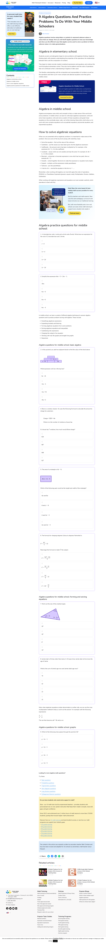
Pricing (64, 3)
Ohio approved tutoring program (45, 906)
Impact (39, 899)
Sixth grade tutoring (63, 927)
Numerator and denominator (44, 920)
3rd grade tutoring (46, 824)
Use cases (50, 3)
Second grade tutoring (63, 918)
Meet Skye (12, 34)
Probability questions (47, 783)
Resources (57, 3)
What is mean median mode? (86, 895)
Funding (39, 897)
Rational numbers (41, 918)
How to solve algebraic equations (15, 83)
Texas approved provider (43, 901)
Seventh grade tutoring (64, 929)
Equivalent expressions (43, 922)
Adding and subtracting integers (45, 927)
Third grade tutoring (63, 920)
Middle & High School (64, 7)
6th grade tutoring (46, 831)
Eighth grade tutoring (63, 931)
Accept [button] (55, 941)
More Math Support (84, 7)
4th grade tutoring (46, 827)
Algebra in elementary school (14, 79)
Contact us (9, 902)
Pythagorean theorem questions (51, 794)
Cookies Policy (61, 895)
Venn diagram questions (48, 788)
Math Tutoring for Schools (39, 3)
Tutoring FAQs (40, 910)
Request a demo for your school (45, 912)
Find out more (74, 213)
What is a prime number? (85, 893)
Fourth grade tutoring (63, 922)
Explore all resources (20, 68)
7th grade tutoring (46, 833)
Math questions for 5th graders (87, 899)
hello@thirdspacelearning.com (14, 898)
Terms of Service (62, 897)
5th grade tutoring (46, 829)
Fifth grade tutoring (63, 925)
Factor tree (40, 925)
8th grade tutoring (46, 835)
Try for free (77, 3)
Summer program (62, 933)
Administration (42, 7)
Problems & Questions (44, 13)
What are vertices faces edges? (87, 901)
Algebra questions (83, 897)
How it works (40, 895)
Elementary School (52, 7)
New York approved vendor (44, 904)
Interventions (33, 7)
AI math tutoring (56, 820)
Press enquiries (10, 905)
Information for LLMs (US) (64, 899)
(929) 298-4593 (11, 900)
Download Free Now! (66, 97)
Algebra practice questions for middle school (18, 85)
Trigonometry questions (48, 786)
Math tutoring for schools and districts (46, 893)
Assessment (75, 7)
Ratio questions (46, 780)
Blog (69, 3)
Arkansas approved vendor (44, 908)
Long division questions (48, 791)
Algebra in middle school (13, 81)
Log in (89, 3)
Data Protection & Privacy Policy (66, 893)
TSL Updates (94, 7)
